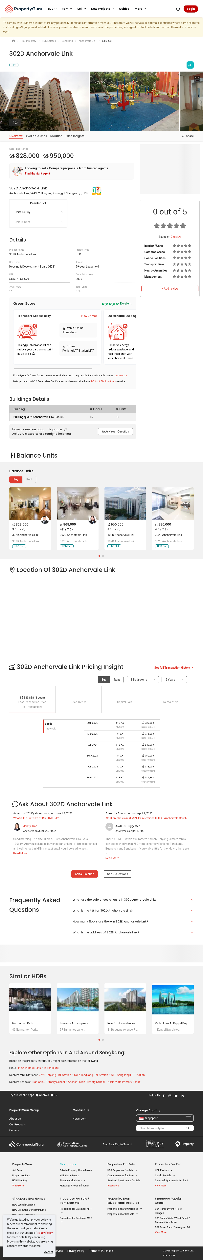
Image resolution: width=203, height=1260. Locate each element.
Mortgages (68, 1164)
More (141, 8)
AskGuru (17, 1170)
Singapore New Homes (28, 1199)
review (176, 236)
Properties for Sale (121, 1164)
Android (42, 1095)
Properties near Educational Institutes (123, 1201)
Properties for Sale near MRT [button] (76, 1211)
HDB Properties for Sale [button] (122, 1170)
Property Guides (21, 1175)
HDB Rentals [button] (164, 1170)
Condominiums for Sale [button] (122, 1176)
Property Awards (72, 1144)
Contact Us (81, 1110)
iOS (54, 1095)
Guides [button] (124, 9)
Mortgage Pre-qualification (74, 1185)
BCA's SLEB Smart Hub (103, 381)
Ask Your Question (115, 431)
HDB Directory (19, 1180)
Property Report (155, 1144)
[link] (71, 171)
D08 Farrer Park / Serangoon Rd (172, 1227)
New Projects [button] (103, 8)
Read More (20, 853)
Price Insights (74, 136)
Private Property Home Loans (76, 1170)
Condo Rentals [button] (165, 1176)
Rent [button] (67, 8)
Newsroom (79, 1118)
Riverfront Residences (121, 1023)
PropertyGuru (22, 1164)
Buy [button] (53, 8)
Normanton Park (22, 1023)
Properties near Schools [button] (122, 1214)
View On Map (89, 315)
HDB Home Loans (69, 1175)
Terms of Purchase (101, 1250)
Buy (15, 479)
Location (56, 136)
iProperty (184, 1144)
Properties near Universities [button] (124, 1209)
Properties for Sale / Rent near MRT (74, 1201)
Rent (117, 679)
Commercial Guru (26, 1144)
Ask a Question (84, 874)
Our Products (17, 1124)
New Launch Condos (23, 1204)
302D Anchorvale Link (25, 534)
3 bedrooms (139, 679)
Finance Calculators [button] (73, 1181)
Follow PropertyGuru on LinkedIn (182, 1095)
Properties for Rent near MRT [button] (76, 1220)
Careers (14, 1130)
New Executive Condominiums (29, 1210)
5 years (170, 679)
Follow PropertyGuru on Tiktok (192, 1095)
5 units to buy (38, 212)
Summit (117, 1144)
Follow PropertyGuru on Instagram (170, 1095)
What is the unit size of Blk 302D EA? (36, 818)
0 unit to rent (38, 222)
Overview (16, 136)
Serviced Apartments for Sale (123, 1180)
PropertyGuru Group (24, 1110)
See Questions (117, 874)
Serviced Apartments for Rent (171, 1180)
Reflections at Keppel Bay (171, 1023)
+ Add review (170, 288)
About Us (15, 1118)
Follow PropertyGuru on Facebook (163, 1095)
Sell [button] (82, 8)
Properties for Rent (169, 1164)
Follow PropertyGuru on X (187, 1095)
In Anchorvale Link (29, 1067)
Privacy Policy (44, 1232)
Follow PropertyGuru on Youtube (176, 1095)
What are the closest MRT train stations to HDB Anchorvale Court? (146, 818)
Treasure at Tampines (74, 1023)
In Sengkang (51, 1067)
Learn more (121, 375)
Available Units (36, 136)
